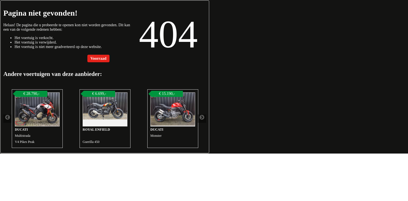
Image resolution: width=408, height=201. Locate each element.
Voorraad (98, 58)
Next (202, 118)
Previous (7, 118)
